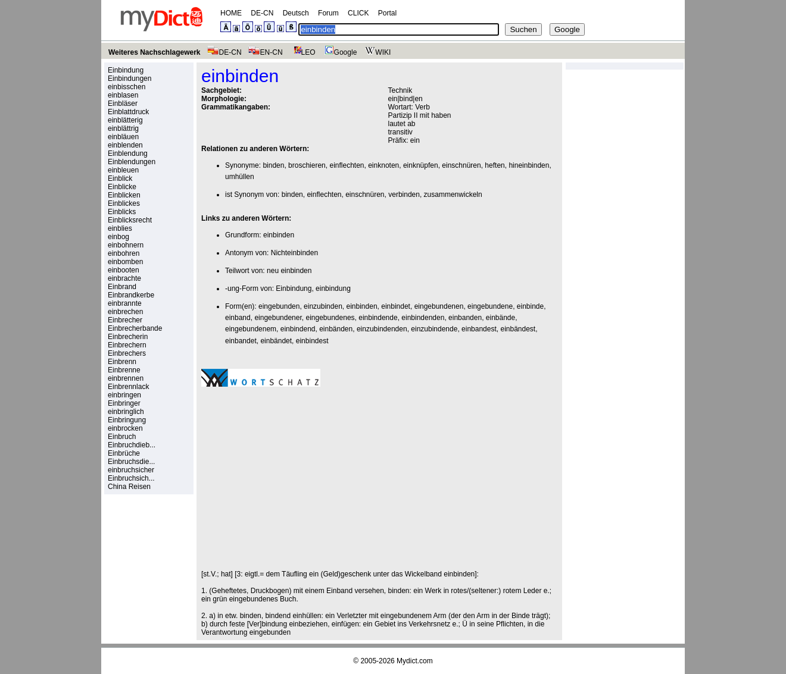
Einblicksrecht (130, 220)
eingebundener (277, 318)
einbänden (336, 329)
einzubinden (323, 306)
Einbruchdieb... (131, 445)
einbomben (125, 262)
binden (273, 165)
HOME (231, 13)
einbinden (278, 235)
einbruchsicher (131, 470)
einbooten (123, 270)
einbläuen (123, 137)
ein (415, 140)
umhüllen (239, 177)
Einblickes (124, 203)
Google (339, 52)
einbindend (298, 329)
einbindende (377, 318)
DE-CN (262, 13)
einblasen (123, 95)
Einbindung (126, 70)
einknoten (383, 165)
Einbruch (122, 436)
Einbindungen (129, 78)
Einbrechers (127, 353)
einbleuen (123, 170)
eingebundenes (329, 318)
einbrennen (126, 378)
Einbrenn (122, 362)
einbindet (395, 306)
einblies (120, 228)
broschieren (307, 165)
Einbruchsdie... (131, 461)
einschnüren (461, 165)
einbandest (479, 329)
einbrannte (125, 303)
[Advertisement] (301, 478)
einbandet (241, 341)
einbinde (530, 306)
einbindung (333, 288)
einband (238, 318)
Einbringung (127, 420)
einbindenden (422, 318)
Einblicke (122, 187)
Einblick (120, 178)
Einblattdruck (128, 112)
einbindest (312, 341)
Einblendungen (131, 162)
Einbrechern (127, 345)
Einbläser (123, 103)
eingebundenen (439, 306)
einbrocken (125, 428)
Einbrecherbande (135, 328)
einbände (500, 318)
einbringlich (126, 411)
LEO (302, 52)
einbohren (123, 253)
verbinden (404, 194)
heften (494, 165)
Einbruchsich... (131, 478)
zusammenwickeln (453, 194)
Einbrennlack (128, 387)
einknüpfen (420, 165)
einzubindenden (382, 329)
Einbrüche (124, 453)
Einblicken (124, 195)
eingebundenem (250, 329)
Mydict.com (415, 661)
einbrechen (125, 312)
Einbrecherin (128, 337)
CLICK (358, 13)
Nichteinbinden (294, 253)
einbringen (124, 395)
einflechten (346, 165)
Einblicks (122, 212)
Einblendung (128, 153)
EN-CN (265, 52)
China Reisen (129, 486)
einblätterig (125, 120)
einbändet (276, 341)
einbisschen (126, 87)
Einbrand (122, 287)
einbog (118, 237)
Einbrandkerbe (131, 295)
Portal (387, 13)
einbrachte (124, 278)
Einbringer (124, 403)
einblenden (125, 145)
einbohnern (126, 245)
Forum (328, 13)
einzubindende (434, 329)
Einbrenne (124, 370)
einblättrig (123, 128)
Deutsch (296, 13)
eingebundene (490, 306)
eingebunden (279, 306)
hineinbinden (529, 165)
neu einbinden (289, 271)
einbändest (517, 329)
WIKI (377, 52)
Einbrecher (125, 320)
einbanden (465, 318)
